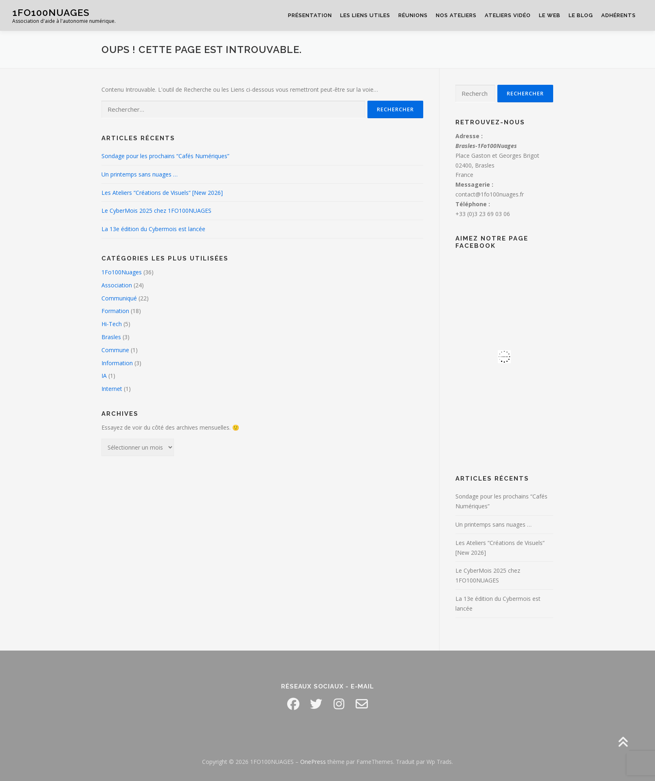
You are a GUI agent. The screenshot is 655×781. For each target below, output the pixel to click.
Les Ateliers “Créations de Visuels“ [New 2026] (162, 192)
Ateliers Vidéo (508, 15)
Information (117, 363)
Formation (115, 311)
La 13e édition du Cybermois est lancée (153, 229)
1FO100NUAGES (51, 12)
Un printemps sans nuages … (139, 174)
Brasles (111, 337)
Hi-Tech (111, 324)
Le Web (549, 15)
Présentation (310, 15)
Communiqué (119, 298)
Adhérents (618, 15)
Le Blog (581, 15)
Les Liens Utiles (365, 15)
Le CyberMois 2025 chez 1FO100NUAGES (156, 210)
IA (104, 375)
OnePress (313, 762)
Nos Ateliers (456, 15)
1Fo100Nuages (121, 272)
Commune (115, 350)
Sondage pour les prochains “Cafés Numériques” (165, 156)
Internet (111, 389)
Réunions (413, 15)
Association (116, 285)
